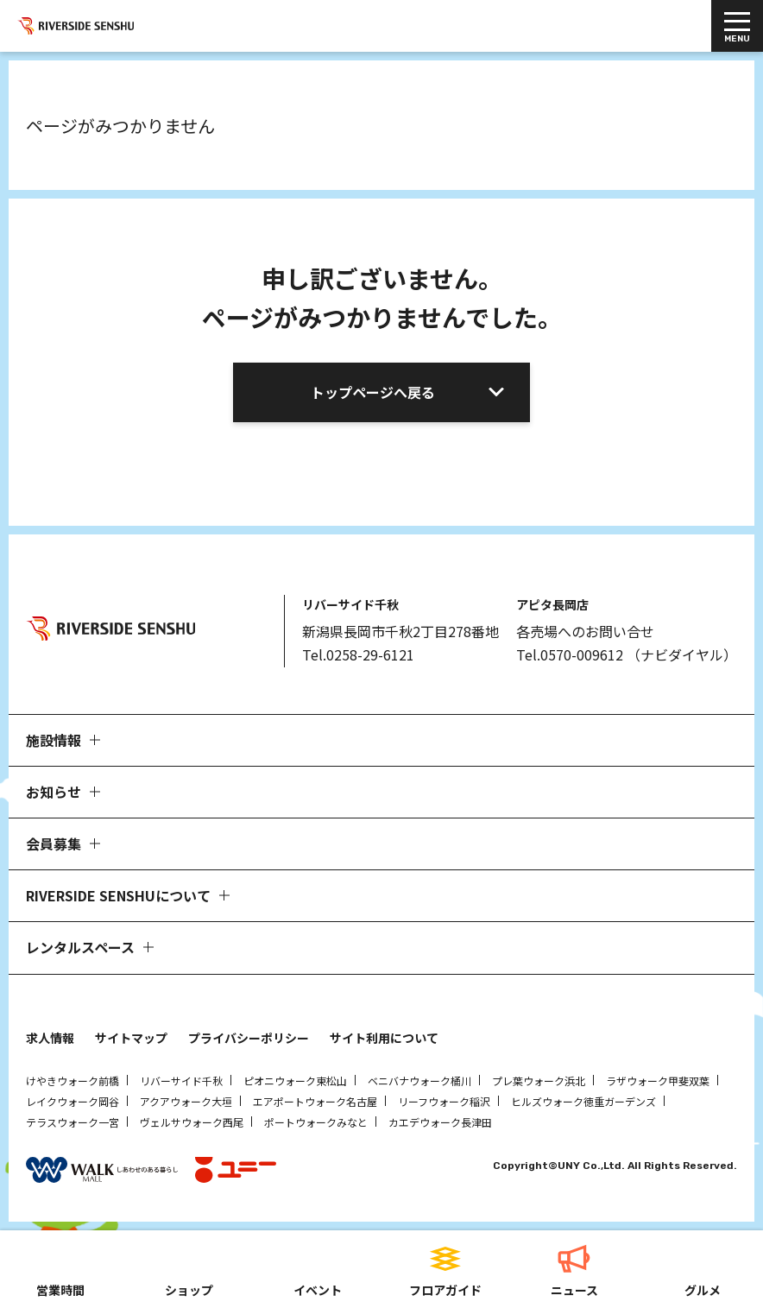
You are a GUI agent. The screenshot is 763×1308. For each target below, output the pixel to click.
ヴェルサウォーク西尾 (191, 1122)
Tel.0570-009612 (569, 654)
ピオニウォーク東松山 (295, 1080)
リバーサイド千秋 (181, 1080)
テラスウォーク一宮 (72, 1122)
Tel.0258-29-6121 (358, 654)
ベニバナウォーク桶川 (419, 1080)
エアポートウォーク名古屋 (315, 1101)
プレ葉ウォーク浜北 (538, 1080)
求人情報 (50, 1037)
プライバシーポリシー (248, 1037)
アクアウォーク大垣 (186, 1101)
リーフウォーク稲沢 (444, 1101)
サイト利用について (384, 1037)
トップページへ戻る (373, 392)
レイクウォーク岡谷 (72, 1101)
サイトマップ (131, 1037)
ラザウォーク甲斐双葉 (657, 1080)
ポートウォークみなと (316, 1122)
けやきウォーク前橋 (72, 1080)
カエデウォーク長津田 (440, 1122)
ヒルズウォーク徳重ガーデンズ (583, 1101)
